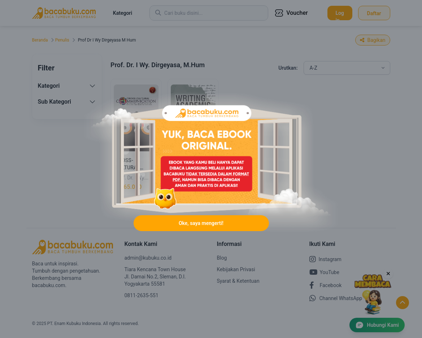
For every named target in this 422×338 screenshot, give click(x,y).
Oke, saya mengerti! (201, 223)
